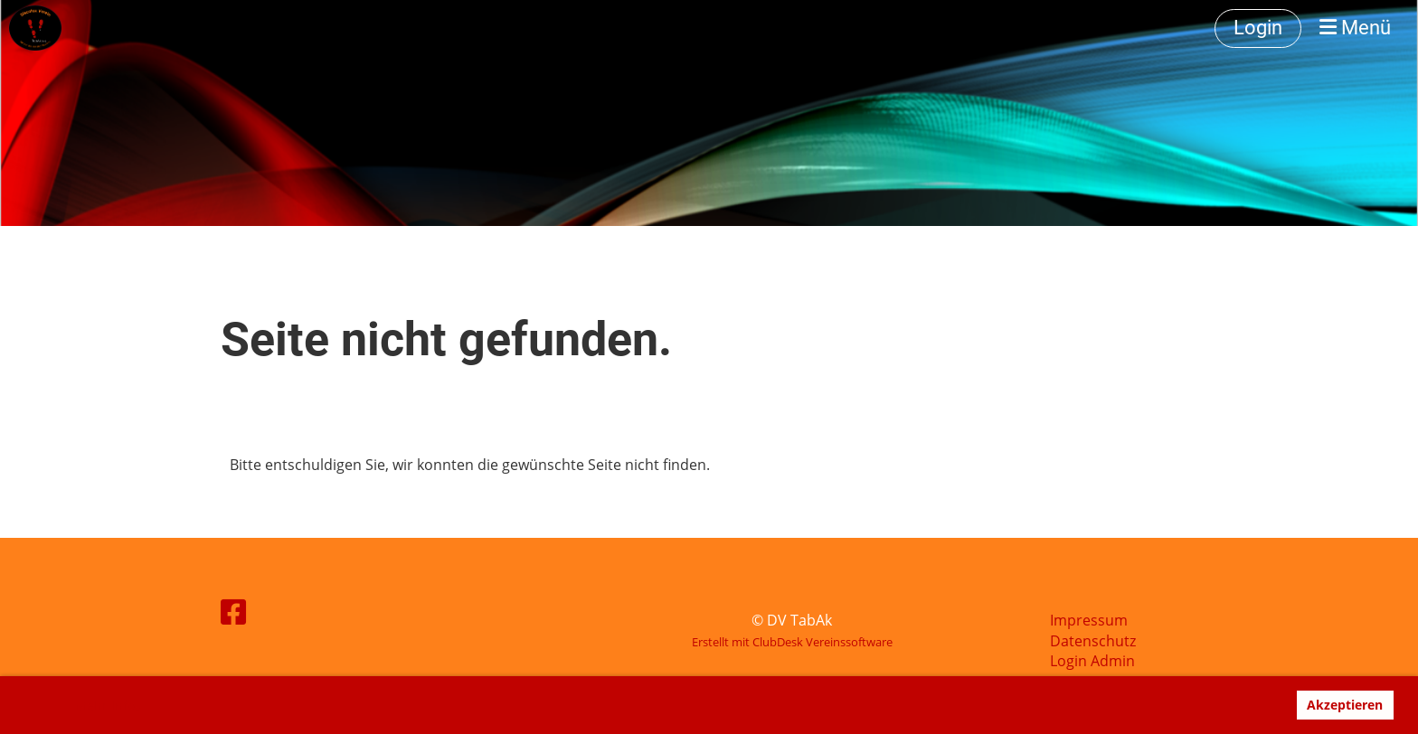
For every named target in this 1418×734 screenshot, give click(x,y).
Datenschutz (1093, 641)
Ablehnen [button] (1246, 704)
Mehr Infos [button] (108, 705)
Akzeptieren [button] (1345, 704)
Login (1258, 27)
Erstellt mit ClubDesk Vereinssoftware (792, 642)
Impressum (1089, 620)
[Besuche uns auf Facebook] (233, 611)
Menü (1355, 27)
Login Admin (1092, 661)
